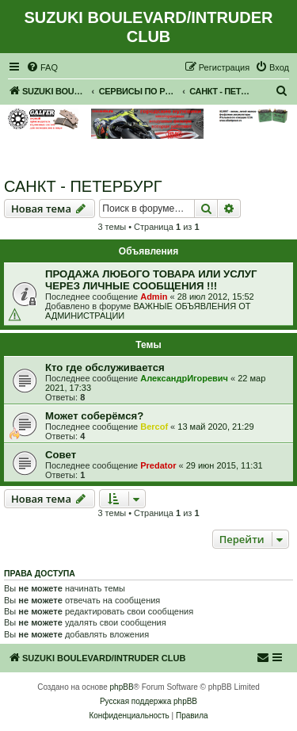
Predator (158, 465)
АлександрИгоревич (184, 378)
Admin (153, 296)
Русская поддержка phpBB (148, 701)
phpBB (122, 687)
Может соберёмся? (94, 416)
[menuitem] (42, 67)
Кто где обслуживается (105, 367)
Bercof (154, 426)
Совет (60, 455)
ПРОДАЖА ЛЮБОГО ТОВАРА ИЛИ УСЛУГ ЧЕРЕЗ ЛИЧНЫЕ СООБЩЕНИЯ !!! (151, 280)
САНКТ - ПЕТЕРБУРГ (83, 186)
